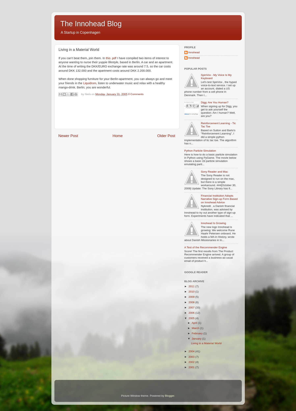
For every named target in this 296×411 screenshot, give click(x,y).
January (197, 338)
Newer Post (68, 136)
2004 (191, 351)
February (198, 333)
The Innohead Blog (91, 24)
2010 (191, 291)
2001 (191, 367)
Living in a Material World (206, 343)
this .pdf (111, 58)
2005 (191, 318)
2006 (191, 312)
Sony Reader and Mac (214, 171)
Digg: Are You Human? (214, 102)
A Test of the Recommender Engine (205, 247)
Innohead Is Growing (213, 223)
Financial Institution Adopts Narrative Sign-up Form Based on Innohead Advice (219, 199)
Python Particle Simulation (200, 150)
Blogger (169, 395)
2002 (191, 362)
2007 (191, 307)
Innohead (194, 52)
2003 (191, 356)
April (195, 322)
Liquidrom (89, 83)
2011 (191, 286)
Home (118, 136)
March (196, 328)
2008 (191, 302)
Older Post (166, 136)
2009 (191, 296)
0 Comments (136, 94)
